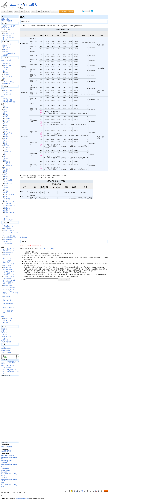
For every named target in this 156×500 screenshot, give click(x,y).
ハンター (7, 111)
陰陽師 (5, 171)
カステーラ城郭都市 (9, 287)
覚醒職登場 (6, 254)
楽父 (5, 144)
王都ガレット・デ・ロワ (10, 293)
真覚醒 (6, 67)
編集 (10, 11)
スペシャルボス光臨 (9, 236)
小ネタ (5, 39)
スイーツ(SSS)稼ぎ (9, 53)
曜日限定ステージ (8, 251)
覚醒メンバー (7, 65)
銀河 (2, 317)
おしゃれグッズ (8, 220)
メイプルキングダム (9, 289)
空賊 (4, 160)
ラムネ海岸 (6, 262)
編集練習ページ (6, 350)
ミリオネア (7, 198)
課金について (5, 28)
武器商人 (7, 129)
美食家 (6, 187)
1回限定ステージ (8, 227)
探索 (2, 331)
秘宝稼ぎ (5, 55)
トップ (4, 11)
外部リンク (4, 340)
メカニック (6, 164)
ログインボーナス (7, 336)
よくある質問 (7, 35)
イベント (4, 334)
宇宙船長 (7, 162)
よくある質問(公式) (9, 37)
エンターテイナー (9, 205)
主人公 (12, 82)
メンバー (5, 82)
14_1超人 (30, 4)
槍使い (5, 113)
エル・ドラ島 (7, 228)
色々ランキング (6, 44)
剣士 (4, 106)
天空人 (6, 136)
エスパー (5, 153)
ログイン (54, 11)
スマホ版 (63, 11)
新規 (27, 11)
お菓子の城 (6, 296)
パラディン (7, 151)
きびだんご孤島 (8, 285)
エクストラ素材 (8, 100)
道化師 (5, 178)
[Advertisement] (64, 219)
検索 (39, 11)
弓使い (5, 109)
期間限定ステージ (8, 230)
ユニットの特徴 (6, 60)
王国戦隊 (5, 211)
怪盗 (4, 189)
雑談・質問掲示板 (7, 21)
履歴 (22, 11)
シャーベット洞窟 (8, 264)
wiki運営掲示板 (6, 349)
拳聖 (5, 140)
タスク (3, 347)
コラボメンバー (8, 76)
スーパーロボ (8, 165)
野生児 (5, 135)
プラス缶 (5, 92)
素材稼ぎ (5, 49)
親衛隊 (5, 207)
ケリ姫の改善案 (6, 342)
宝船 (4, 313)
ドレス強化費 (7, 94)
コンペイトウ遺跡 (8, 276)
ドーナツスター (8, 318)
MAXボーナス (7, 83)
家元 (5, 173)
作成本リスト (7, 98)
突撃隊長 (7, 169)
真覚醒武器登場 (8, 252)
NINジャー (6, 145)
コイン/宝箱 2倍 (8, 311)
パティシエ (6, 185)
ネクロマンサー (9, 194)
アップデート (5, 333)
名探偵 (6, 191)
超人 (5, 155)
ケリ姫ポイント (6, 338)
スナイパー (6, 120)
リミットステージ (8, 249)
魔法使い (5, 117)
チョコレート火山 (8, 271)
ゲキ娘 (6, 73)
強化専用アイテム (8, 90)
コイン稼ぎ (6, 48)
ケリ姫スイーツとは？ (8, 26)
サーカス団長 (8, 180)
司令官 (6, 122)
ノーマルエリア (6, 258)
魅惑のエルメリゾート (10, 307)
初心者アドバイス (8, 33)
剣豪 (5, 126)
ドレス (5, 218)
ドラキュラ (6, 182)
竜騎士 (6, 115)
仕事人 (5, 156)
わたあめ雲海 (7, 267)
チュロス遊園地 (8, 282)
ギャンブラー (7, 196)
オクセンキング (9, 213)
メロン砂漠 (6, 273)
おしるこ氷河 (7, 265)
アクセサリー (7, 216)
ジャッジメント (9, 133)
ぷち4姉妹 (6, 74)
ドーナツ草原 (7, 260)
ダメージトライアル (9, 300)
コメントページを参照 (47, 249)
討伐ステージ (7, 241)
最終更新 (46, 11)
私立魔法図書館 (8, 239)
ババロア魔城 (7, 278)
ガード (5, 149)
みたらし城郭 (7, 284)
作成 (2, 96)
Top (11, 8)
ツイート (86, 11)
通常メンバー (7, 64)
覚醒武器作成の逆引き (10, 102)
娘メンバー (6, 71)
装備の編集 (23, 237)
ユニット (16, 4)
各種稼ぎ (4, 46)
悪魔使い (5, 193)
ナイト (6, 108)
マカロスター (7, 322)
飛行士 (5, 167)
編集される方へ (6, 19)
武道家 (5, 138)
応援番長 (7, 209)
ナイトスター (8, 184)
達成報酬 (4, 329)
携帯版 (71, 11)
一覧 (33, 11)
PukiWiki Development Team (22, 498)
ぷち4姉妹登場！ (8, 304)
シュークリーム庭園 (9, 280)
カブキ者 (7, 147)
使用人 (3, 78)
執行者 (5, 131)
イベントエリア (6, 225)
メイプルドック (8, 291)
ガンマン (5, 127)
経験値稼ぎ (6, 51)
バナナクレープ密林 (9, 275)
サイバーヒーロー (9, 202)
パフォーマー (7, 203)
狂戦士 (6, 176)
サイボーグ (6, 200)
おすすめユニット (8, 62)
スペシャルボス (8, 243)
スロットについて (7, 29)
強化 (2, 89)
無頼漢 (6, 158)
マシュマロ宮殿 (8, 269)
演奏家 (5, 142)
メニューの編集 (6, 353)
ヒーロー (5, 69)
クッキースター (8, 320)
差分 (16, 11)
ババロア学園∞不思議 (9, 237)
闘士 (4, 174)
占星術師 (7, 118)
